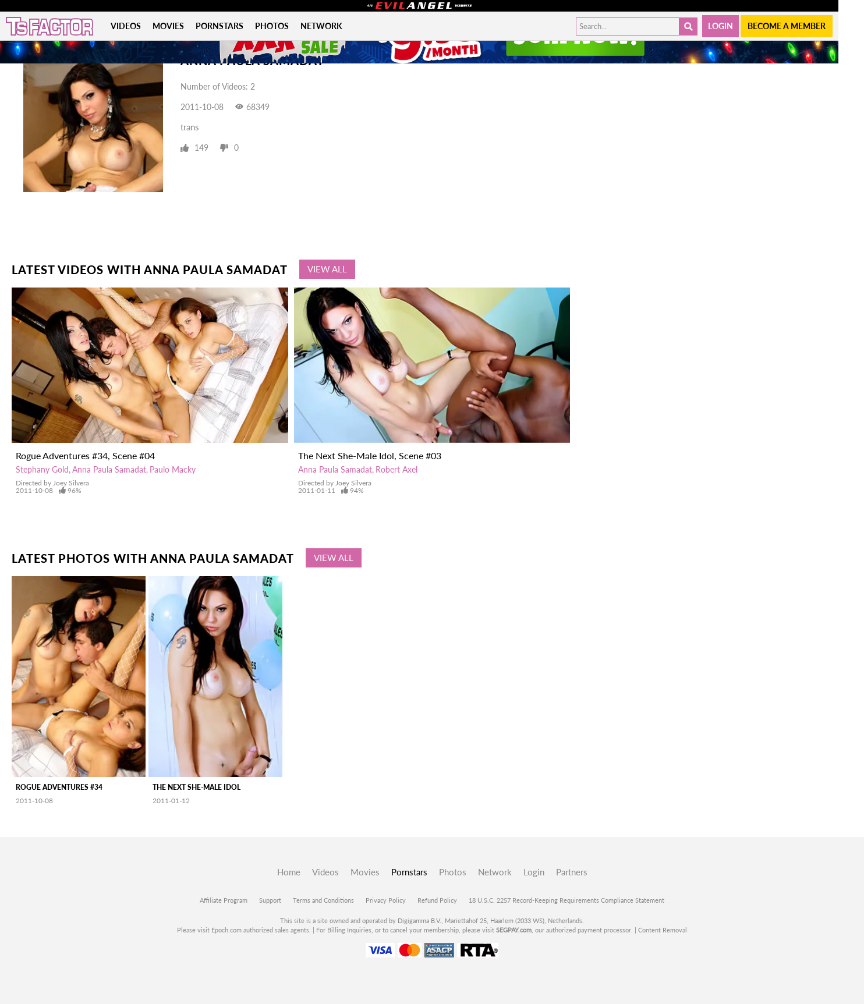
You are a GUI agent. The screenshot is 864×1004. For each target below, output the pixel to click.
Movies (168, 26)
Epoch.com (226, 930)
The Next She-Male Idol (196, 787)
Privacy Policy (386, 900)
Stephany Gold (42, 469)
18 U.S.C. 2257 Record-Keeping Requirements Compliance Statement (566, 900)
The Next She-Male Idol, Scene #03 (369, 455)
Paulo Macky (173, 469)
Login (720, 26)
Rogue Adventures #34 (59, 787)
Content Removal (662, 930)
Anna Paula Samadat (109, 469)
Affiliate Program (223, 900)
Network (321, 26)
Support (270, 900)
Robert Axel (396, 469)
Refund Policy (437, 900)
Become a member (787, 26)
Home (288, 872)
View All (327, 269)
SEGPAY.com (514, 930)
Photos (272, 26)
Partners (571, 872)
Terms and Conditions (323, 900)
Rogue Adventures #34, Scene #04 (85, 455)
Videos (126, 26)
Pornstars (219, 26)
